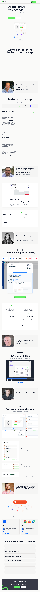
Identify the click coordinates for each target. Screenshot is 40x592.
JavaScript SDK (12, 531)
